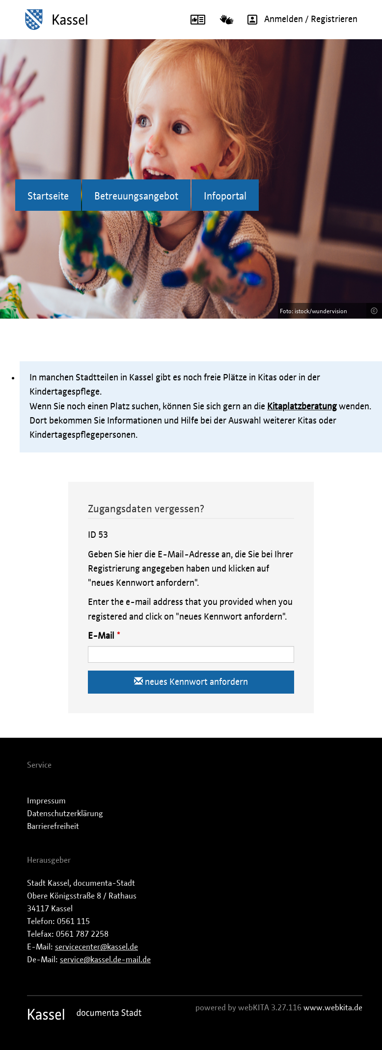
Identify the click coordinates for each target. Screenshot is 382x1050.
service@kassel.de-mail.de (105, 960)
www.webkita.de (332, 1008)
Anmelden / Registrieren (299, 19)
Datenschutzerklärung (65, 814)
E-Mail (101, 636)
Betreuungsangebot (136, 196)
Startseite (48, 196)
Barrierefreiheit (53, 826)
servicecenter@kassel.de (96, 947)
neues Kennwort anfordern (191, 681)
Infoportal (225, 196)
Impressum (46, 801)
